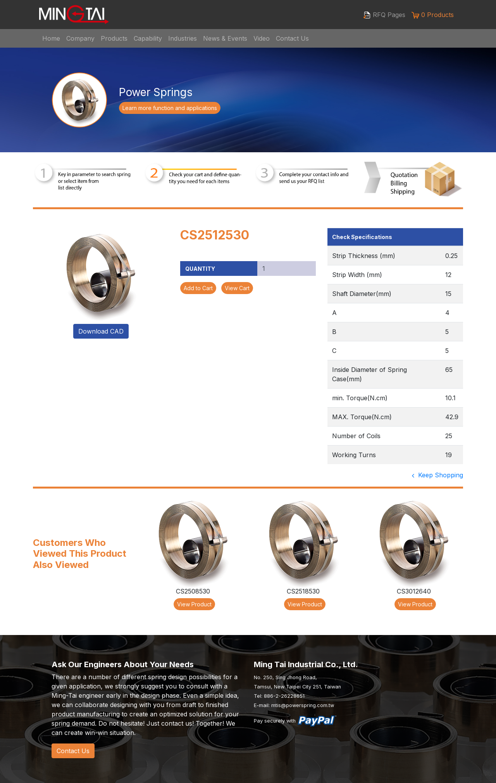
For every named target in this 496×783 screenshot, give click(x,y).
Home (51, 38)
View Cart (237, 288)
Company (80, 38)
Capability (148, 38)
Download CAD (101, 331)
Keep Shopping (436, 475)
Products (114, 38)
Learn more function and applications (169, 108)
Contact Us (292, 38)
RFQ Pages (384, 15)
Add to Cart (198, 288)
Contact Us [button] (73, 751)
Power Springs (156, 92)
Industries (182, 38)
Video (261, 38)
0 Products (433, 15)
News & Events (225, 38)
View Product (194, 604)
